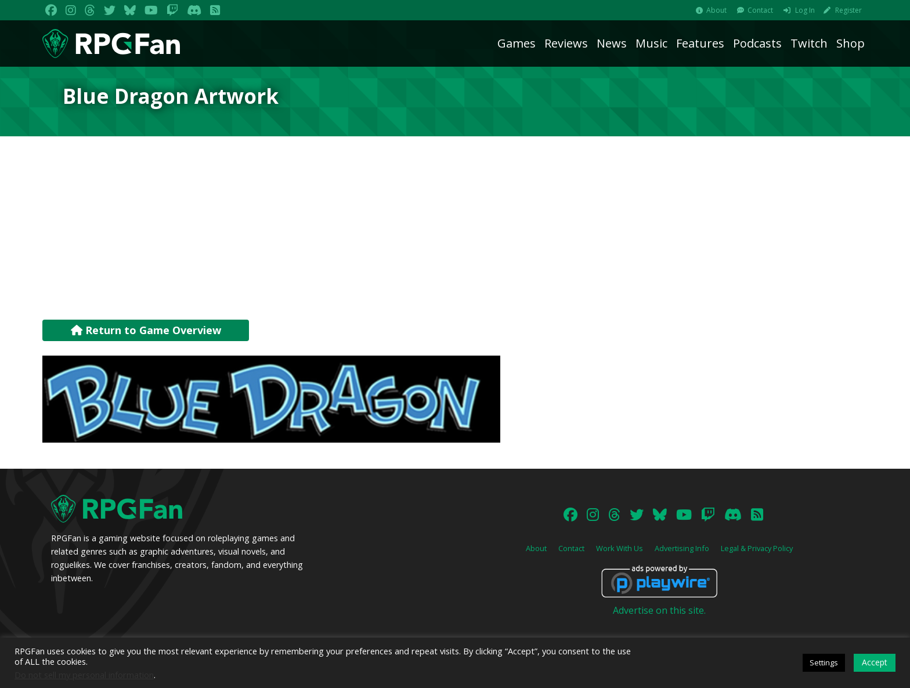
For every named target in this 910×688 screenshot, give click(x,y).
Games (516, 43)
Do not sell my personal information (84, 674)
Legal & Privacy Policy (757, 548)
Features (700, 43)
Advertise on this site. (659, 610)
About (716, 10)
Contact (760, 10)
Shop (850, 43)
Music (651, 43)
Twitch (809, 43)
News (612, 43)
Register (848, 10)
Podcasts (757, 43)
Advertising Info (682, 548)
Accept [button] (874, 662)
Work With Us (619, 548)
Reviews (566, 43)
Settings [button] (824, 662)
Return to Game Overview (146, 330)
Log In (805, 10)
